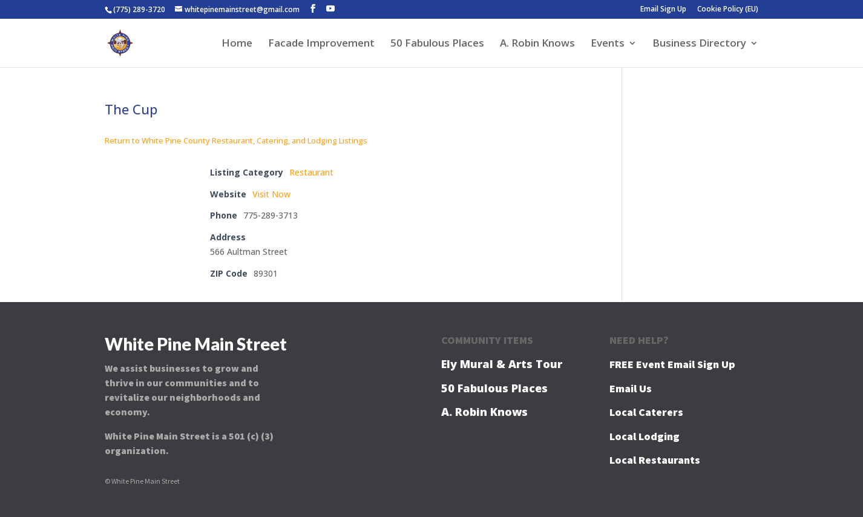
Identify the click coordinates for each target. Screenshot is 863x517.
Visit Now (271, 194)
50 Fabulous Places (437, 44)
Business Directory (699, 44)
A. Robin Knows (537, 44)
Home (236, 44)
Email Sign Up (663, 9)
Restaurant (311, 172)
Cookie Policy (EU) (727, 9)
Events (608, 44)
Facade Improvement (321, 44)
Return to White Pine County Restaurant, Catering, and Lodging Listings (236, 140)
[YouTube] (330, 8)
